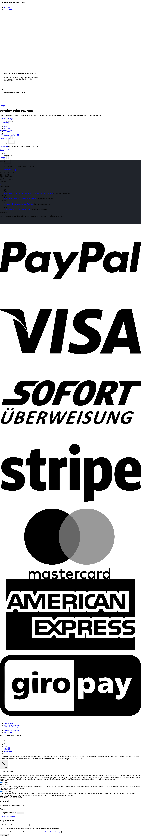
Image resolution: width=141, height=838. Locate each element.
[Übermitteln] (8, 123)
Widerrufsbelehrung (11, 727)
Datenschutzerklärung (11, 730)
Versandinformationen (11, 725)
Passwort (3, 809)
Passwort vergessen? (7, 816)
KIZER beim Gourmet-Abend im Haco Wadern (20, 199)
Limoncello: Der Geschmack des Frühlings (18, 204)
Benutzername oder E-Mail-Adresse (13, 805)
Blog (5, 6)
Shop (6, 125)
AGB (5, 729)
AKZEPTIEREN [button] (76, 759)
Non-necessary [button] (5, 790)
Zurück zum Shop (14, 150)
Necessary (6, 783)
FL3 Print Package (6, 119)
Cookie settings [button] (63, 759)
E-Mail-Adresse (6, 825)
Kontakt (7, 7)
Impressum (8, 732)
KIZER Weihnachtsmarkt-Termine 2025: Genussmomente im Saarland (28, 193)
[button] (8, 9)
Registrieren (4, 835)
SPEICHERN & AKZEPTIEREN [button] (11, 797)
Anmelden (20, 813)
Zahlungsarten (9, 723)
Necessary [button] (3, 781)
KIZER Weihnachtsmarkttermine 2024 (17, 209)
